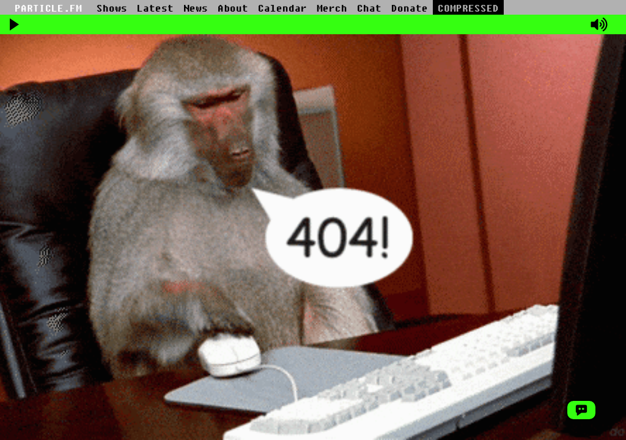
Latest (155, 8)
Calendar (282, 8)
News (195, 8)
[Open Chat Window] (581, 410)
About (233, 8)
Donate (409, 8)
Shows (112, 8)
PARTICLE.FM (48, 8)
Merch (332, 8)
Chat (369, 8)
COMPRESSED (468, 8)
